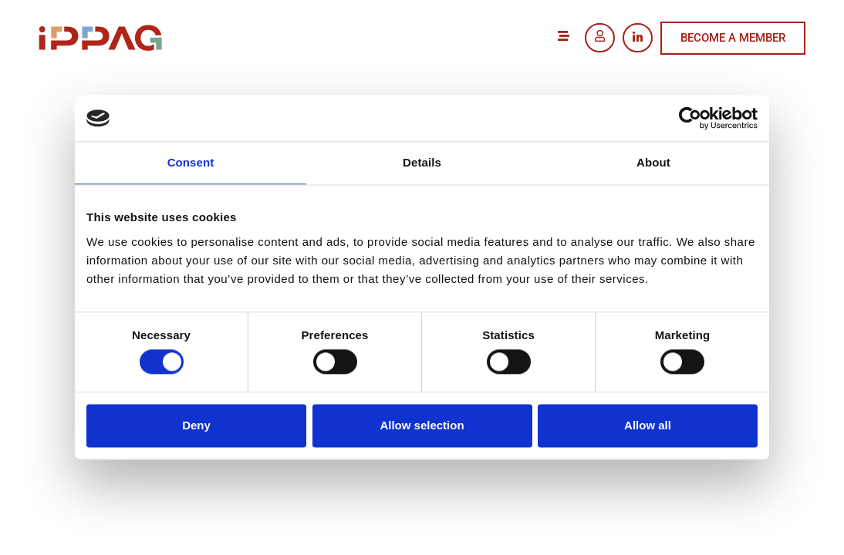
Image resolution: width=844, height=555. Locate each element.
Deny (196, 425)
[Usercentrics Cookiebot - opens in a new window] (690, 118)
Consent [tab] (190, 162)
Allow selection (422, 425)
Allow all (647, 425)
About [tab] (653, 162)
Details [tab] (422, 162)
